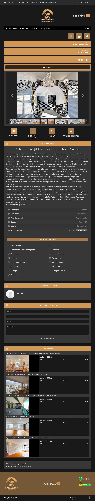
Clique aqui (10, 466)
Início (8, 28)
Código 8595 (45, 28)
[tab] (12, 67)
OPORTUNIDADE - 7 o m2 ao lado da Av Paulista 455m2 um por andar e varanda (33, 354)
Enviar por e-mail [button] (47, 338)
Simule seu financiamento (48, 2)
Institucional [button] (22, 2)
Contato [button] (33, 2)
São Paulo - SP (24, 28)
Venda (15, 28)
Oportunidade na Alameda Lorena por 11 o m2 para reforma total (28, 438)
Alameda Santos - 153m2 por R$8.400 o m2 (20, 417)
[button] (12, 95)
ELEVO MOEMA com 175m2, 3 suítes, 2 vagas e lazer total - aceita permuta (31, 396)
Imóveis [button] (11, 2)
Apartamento (35, 28)
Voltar (86, 28)
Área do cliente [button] (82, 2)
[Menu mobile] (5, 2)
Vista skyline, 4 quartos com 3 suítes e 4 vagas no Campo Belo (27, 375)
